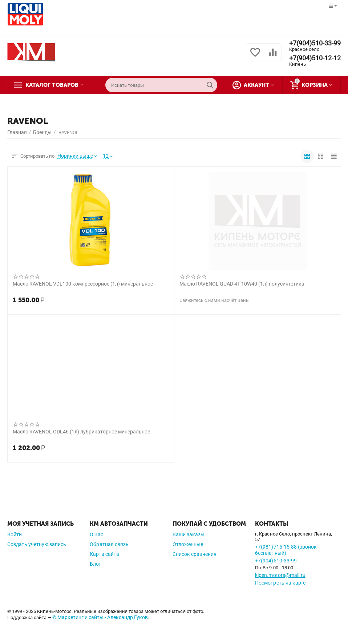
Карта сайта (104, 554)
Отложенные (188, 544)
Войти (14, 534)
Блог (95, 564)
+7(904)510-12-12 (315, 58)
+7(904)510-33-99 (315, 43)
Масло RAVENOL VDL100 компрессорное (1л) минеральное (83, 284)
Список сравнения (195, 554)
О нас (96, 534)
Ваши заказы (189, 534)
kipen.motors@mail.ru (280, 575)
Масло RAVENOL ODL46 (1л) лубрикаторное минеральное (81, 432)
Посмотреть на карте (280, 583)
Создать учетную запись (36, 544)
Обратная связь (109, 544)
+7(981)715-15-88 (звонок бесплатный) (285, 550)
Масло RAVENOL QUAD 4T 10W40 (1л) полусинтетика (241, 284)
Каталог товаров (51, 85)
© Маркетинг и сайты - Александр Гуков (100, 617)
